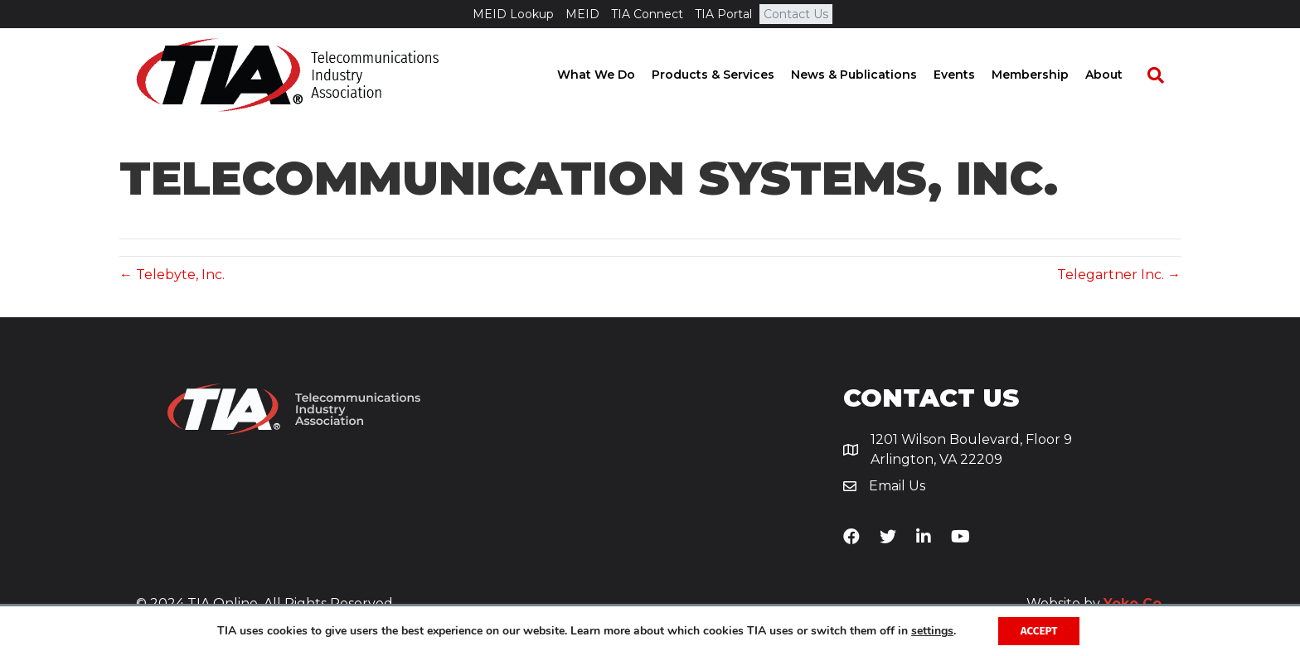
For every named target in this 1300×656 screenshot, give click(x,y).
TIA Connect (647, 14)
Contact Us (796, 14)
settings (929, 630)
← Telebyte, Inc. (172, 274)
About (1120, 74)
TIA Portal (723, 14)
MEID (582, 14)
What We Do (613, 74)
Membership (1046, 74)
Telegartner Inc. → (1119, 274)
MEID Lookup (513, 14)
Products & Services (729, 74)
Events (971, 74)
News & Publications (871, 74)
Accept (1039, 630)
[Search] (1164, 75)
